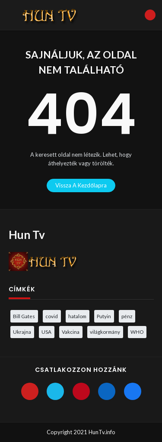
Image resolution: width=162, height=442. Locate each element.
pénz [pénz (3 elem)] (126, 316)
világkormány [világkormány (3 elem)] (105, 332)
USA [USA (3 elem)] (46, 332)
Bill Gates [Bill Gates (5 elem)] (24, 316)
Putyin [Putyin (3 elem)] (104, 316)
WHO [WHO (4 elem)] (136, 332)
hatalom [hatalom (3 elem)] (77, 316)
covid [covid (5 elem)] (51, 316)
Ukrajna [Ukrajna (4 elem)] (22, 332)
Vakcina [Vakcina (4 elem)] (70, 332)
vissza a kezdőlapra (80, 185)
